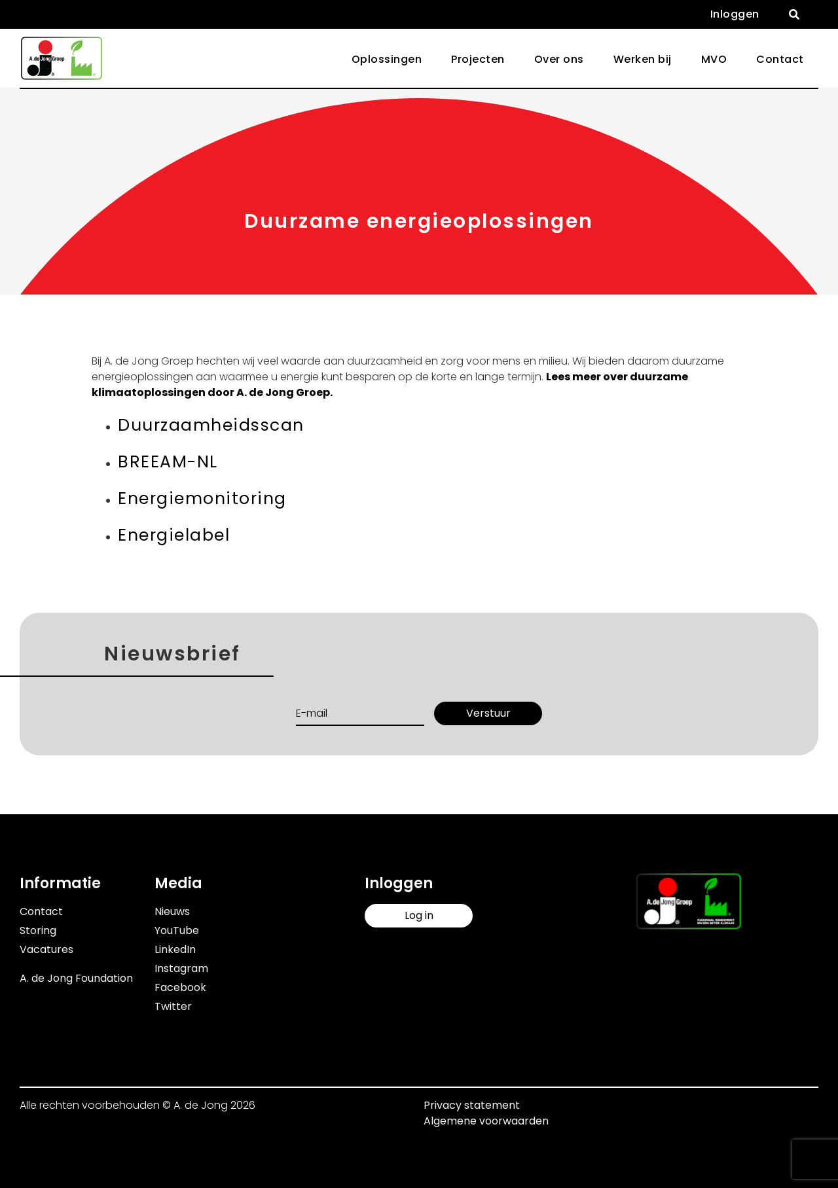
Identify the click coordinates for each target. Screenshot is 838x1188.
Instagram (181, 968)
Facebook (180, 987)
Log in (419, 915)
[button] (794, 14)
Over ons (559, 59)
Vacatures (46, 949)
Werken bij (642, 59)
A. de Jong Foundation (76, 978)
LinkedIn (175, 949)
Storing (38, 930)
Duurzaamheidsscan (211, 425)
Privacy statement (472, 1105)
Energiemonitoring (202, 498)
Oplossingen (387, 59)
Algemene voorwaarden (486, 1120)
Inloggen (734, 14)
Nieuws (172, 911)
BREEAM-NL (168, 461)
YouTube (177, 930)
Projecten (478, 59)
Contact (780, 59)
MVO (714, 59)
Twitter (173, 1006)
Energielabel (174, 535)
